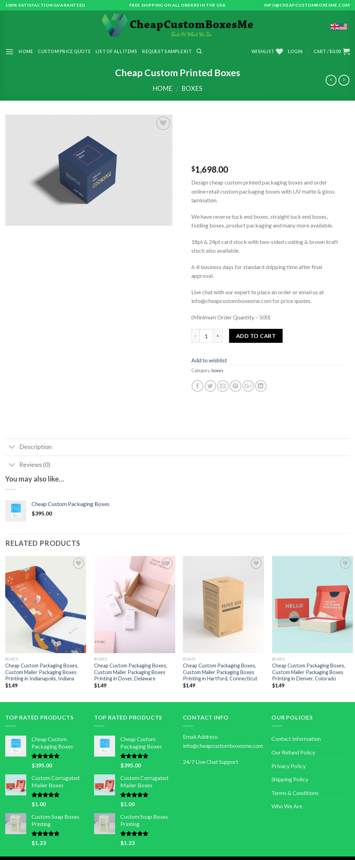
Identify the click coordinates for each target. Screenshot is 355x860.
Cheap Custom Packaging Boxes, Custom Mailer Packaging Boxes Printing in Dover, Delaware (130, 672)
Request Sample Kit (167, 51)
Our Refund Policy (293, 752)
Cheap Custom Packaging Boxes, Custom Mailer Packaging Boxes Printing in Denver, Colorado (308, 672)
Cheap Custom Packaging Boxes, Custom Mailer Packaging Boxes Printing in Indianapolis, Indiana (41, 672)
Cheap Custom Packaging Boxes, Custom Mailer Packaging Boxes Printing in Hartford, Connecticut (220, 672)
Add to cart (256, 335)
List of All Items (116, 51)
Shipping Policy (289, 779)
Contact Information (296, 738)
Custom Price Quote (64, 51)
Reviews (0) (27, 465)
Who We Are (286, 806)
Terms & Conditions (295, 792)
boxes (192, 88)
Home (26, 51)
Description (28, 447)
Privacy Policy (288, 766)
